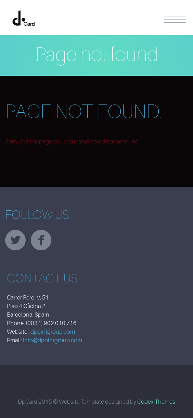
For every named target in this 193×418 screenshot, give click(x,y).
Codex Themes (156, 402)
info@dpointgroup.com (52, 340)
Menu (175, 18)
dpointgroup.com (52, 332)
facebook (41, 240)
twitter (15, 240)
